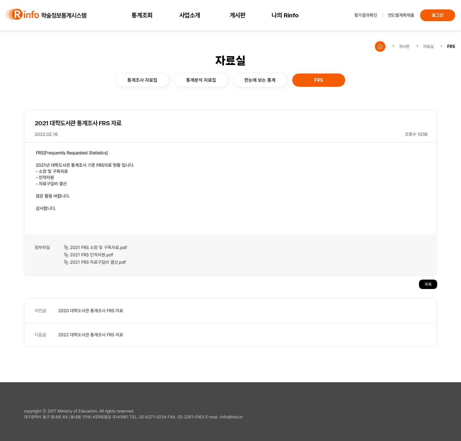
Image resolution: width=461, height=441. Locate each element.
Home (380, 46)
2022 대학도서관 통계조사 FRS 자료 (90, 335)
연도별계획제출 (401, 15)
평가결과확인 (365, 15)
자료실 (428, 46)
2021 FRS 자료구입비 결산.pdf (98, 262)
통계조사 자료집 (142, 80)
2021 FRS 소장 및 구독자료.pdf (98, 247)
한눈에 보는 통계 (259, 80)
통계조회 (142, 15)
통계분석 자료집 (201, 80)
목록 (428, 284)
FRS (451, 46)
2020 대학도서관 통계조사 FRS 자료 (90, 310)
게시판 (237, 15)
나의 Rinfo (285, 15)
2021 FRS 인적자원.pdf (91, 255)
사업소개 (190, 15)
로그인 (437, 15)
